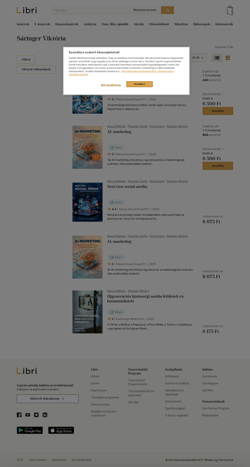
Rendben (139, 84)
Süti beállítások (111, 85)
